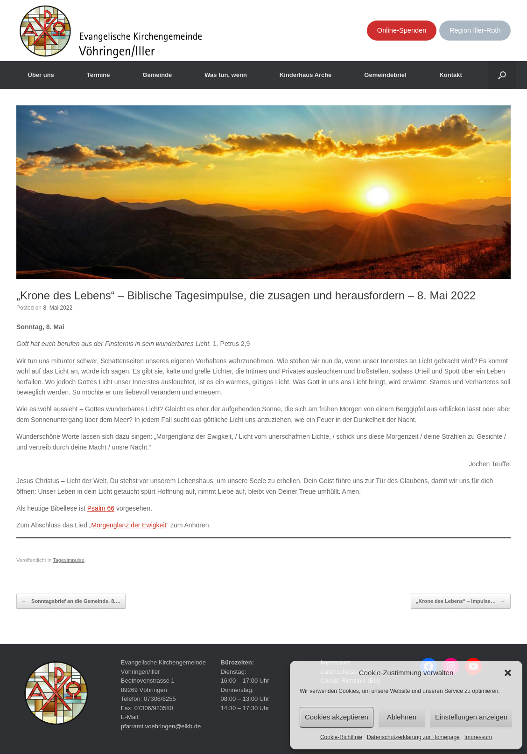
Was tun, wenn (225, 74)
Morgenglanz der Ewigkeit (128, 525)
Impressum (478, 737)
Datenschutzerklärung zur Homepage (413, 737)
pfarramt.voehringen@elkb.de (161, 726)
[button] (508, 673)
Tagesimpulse (68, 560)
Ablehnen (401, 717)
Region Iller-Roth (475, 30)
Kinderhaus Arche (306, 74)
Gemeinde (157, 74)
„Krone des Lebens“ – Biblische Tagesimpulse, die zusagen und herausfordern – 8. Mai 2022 (246, 295)
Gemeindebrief (385, 74)
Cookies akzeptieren (336, 717)
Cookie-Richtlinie (341, 737)
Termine (98, 74)
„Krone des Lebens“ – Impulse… (461, 601)
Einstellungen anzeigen (471, 717)
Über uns (41, 74)
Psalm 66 (100, 508)
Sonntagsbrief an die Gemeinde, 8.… (70, 601)
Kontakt (450, 74)
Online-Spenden (402, 30)
